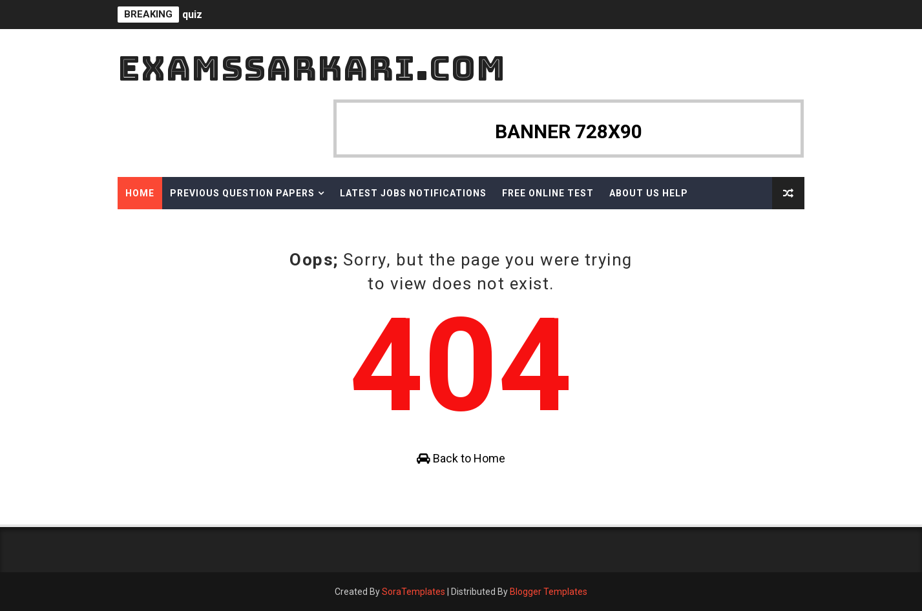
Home (139, 193)
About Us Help (648, 193)
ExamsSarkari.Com (312, 68)
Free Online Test (548, 193)
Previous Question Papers (242, 193)
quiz (192, 14)
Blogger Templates (548, 591)
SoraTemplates (413, 591)
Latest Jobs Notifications (413, 193)
